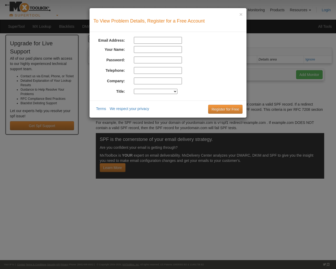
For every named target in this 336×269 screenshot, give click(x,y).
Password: (115, 60)
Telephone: (115, 70)
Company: (116, 81)
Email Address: (111, 40)
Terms (101, 109)
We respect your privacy (129, 109)
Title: (120, 91)
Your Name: (114, 49)
